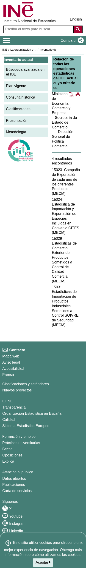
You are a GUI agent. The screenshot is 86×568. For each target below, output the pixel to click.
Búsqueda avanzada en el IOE (25, 72)
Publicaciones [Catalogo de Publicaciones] (13, 485)
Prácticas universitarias (21, 443)
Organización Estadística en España (31, 413)
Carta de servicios (17, 491)
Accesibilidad (13, 368)
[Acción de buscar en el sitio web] (78, 29)
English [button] (76, 19)
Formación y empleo (19, 436)
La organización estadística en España (35, 49)
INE (4, 49)
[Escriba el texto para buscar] (39, 29)
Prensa (8, 375)
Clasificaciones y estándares (25, 384)
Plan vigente (16, 86)
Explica (8, 461)
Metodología (16, 132)
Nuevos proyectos (17, 390)
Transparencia (14, 407)
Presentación (16, 120)
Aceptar (43, 562)
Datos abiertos (14, 478)
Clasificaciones (18, 109)
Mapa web (10, 356)
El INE (7, 401)
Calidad (8, 420)
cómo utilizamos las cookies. (58, 555)
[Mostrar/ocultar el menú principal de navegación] (6, 40)
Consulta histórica (20, 97)
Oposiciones (12, 455)
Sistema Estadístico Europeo (25, 426)
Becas (7, 449)
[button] (71, 40)
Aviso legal (11, 362)
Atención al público (17, 472)
